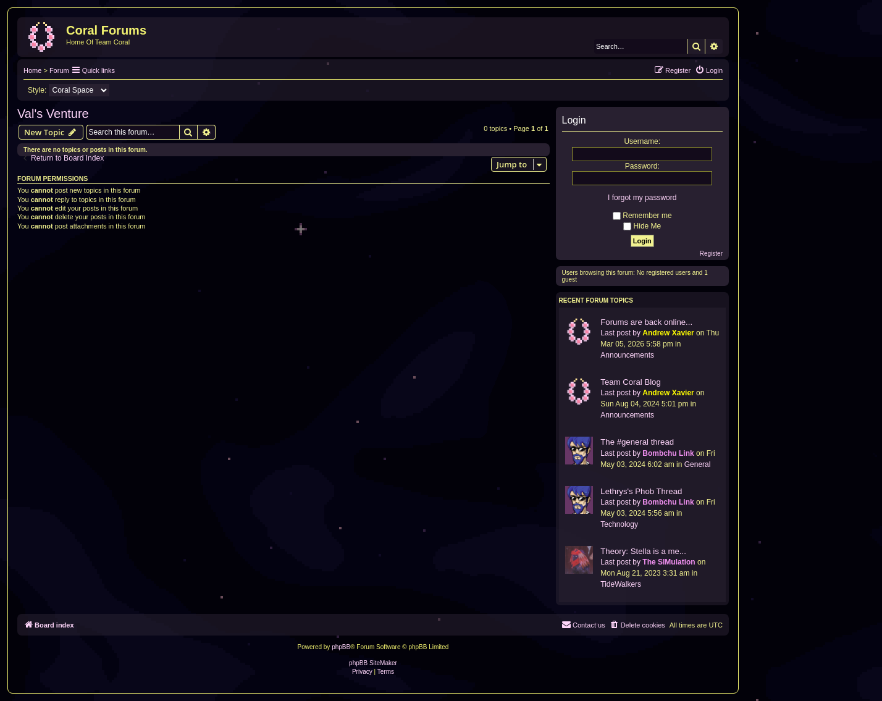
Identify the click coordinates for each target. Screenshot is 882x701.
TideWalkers (620, 584)
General (697, 464)
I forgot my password (642, 197)
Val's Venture (53, 113)
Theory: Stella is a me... (643, 551)
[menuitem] (709, 70)
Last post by (620, 333)
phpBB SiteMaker (373, 663)
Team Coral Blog (630, 382)
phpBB (341, 647)
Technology (619, 524)
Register (711, 253)
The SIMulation (668, 562)
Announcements (627, 355)
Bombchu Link (668, 453)
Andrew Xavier (668, 333)
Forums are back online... (646, 322)
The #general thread (637, 442)
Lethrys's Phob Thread (641, 491)
